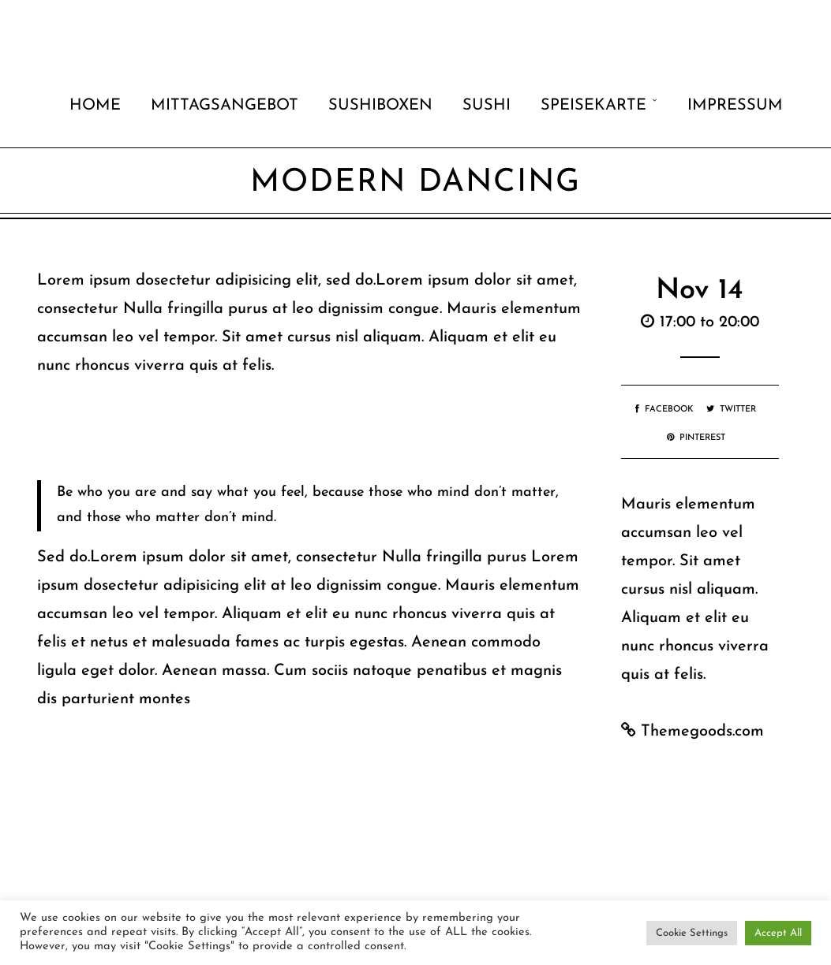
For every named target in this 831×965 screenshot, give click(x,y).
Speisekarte (593, 106)
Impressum (735, 106)
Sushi (486, 106)
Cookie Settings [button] (692, 933)
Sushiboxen (380, 106)
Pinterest (696, 438)
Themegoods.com (702, 732)
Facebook (664, 409)
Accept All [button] (778, 933)
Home (95, 106)
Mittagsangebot (224, 106)
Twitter (731, 409)
